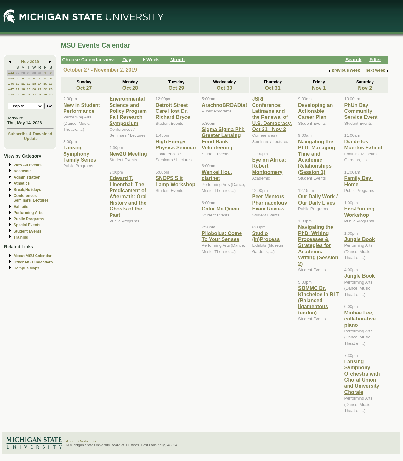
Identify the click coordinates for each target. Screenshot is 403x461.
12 (28, 83)
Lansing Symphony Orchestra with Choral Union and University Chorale (362, 377)
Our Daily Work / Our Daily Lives (318, 199)
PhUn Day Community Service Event (361, 111)
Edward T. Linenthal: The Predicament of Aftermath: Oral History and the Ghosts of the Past (128, 196)
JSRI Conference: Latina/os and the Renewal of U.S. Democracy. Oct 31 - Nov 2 (272, 114)
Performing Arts (28, 212)
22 (45, 89)
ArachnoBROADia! (224, 105)
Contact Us (87, 441)
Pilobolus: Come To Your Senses (222, 236)
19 (28, 89)
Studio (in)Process (266, 236)
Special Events (27, 225)
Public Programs (29, 219)
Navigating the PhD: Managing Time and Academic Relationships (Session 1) (316, 157)
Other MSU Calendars (33, 262)
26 (28, 94)
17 (17, 89)
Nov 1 (319, 88)
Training (21, 237)
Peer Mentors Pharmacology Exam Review (269, 202)
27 (17, 73)
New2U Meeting (128, 154)
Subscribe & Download (30, 133)
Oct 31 (272, 88)
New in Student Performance (81, 108)
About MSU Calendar (32, 256)
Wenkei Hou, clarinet (217, 175)
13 (34, 83)
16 (51, 83)
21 (40, 89)
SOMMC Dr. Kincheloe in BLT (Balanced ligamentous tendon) (318, 300)
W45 (11, 78)
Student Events (27, 231)
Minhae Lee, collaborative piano (360, 319)
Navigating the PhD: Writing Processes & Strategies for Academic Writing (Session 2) (318, 245)
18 (23, 89)
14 (40, 83)
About (71, 441)
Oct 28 (130, 88)
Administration (27, 177)
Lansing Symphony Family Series (79, 154)
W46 (11, 83)
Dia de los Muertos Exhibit (363, 144)
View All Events (28, 165)
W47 (11, 89)
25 (23, 94)
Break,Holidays (27, 189)
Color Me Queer (221, 208)
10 (17, 83)
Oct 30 (224, 88)
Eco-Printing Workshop (359, 211)
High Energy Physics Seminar (176, 144)
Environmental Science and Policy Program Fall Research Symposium (128, 111)
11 (23, 83)
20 (34, 89)
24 (17, 94)
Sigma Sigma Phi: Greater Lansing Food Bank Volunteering (223, 138)
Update (31, 138)
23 (51, 89)
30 (34, 73)
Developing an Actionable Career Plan (315, 111)
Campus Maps (26, 268)
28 (23, 73)
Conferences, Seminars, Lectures (31, 198)
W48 (11, 94)
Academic (22, 171)
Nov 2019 (30, 61)
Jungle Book (359, 239)
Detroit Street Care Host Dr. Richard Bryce (173, 111)
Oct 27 (84, 88)
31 (40, 73)
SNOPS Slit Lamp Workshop (175, 181)
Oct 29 (176, 88)
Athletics (22, 183)
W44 (11, 73)
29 (28, 73)
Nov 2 (365, 88)
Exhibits (21, 207)
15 (45, 83)
